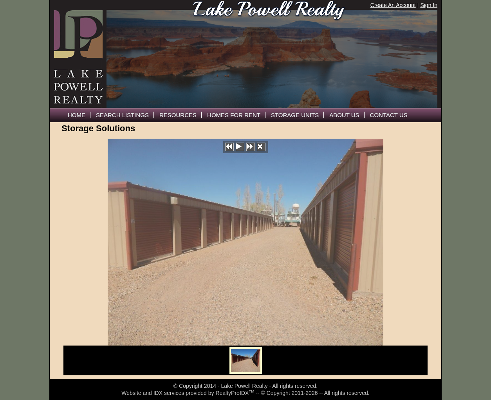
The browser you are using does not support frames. (272, 59)
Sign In (428, 5)
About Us (344, 115)
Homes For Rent (233, 115)
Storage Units (295, 115)
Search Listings (122, 115)
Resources (178, 115)
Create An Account (393, 5)
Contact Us (389, 115)
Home (76, 115)
